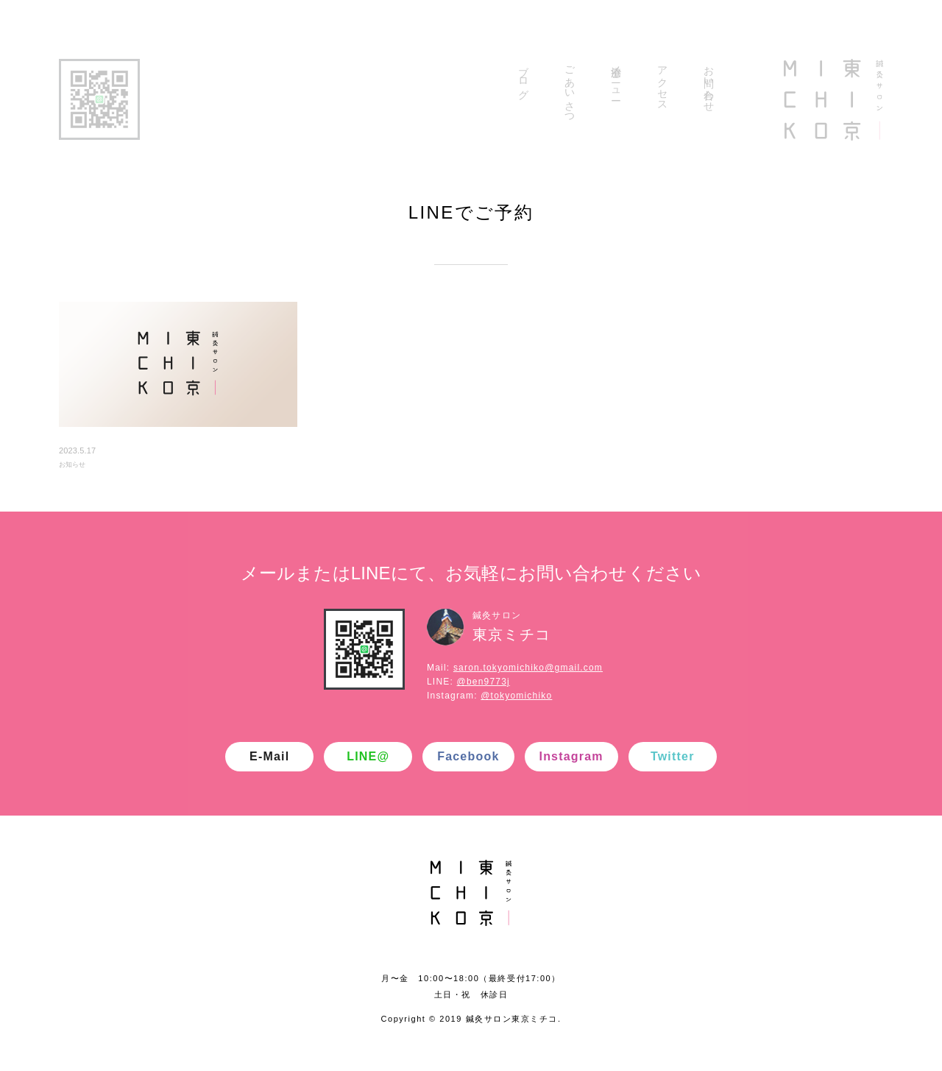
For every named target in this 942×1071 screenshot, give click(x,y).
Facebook (468, 756)
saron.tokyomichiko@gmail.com (528, 667)
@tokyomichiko (516, 695)
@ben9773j (483, 681)
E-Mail (269, 756)
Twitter (673, 756)
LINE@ (368, 756)
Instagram (571, 756)
